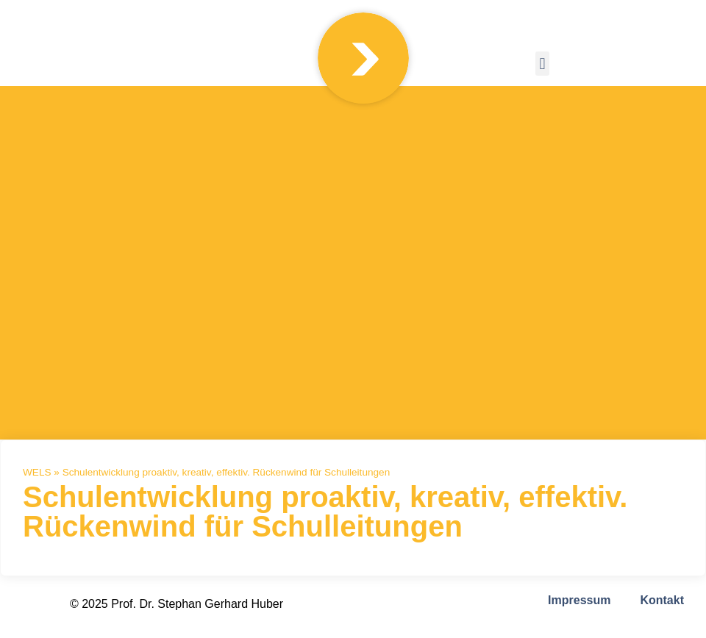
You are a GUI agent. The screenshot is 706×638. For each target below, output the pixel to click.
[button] (542, 63)
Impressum (579, 600)
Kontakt (662, 600)
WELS (37, 472)
